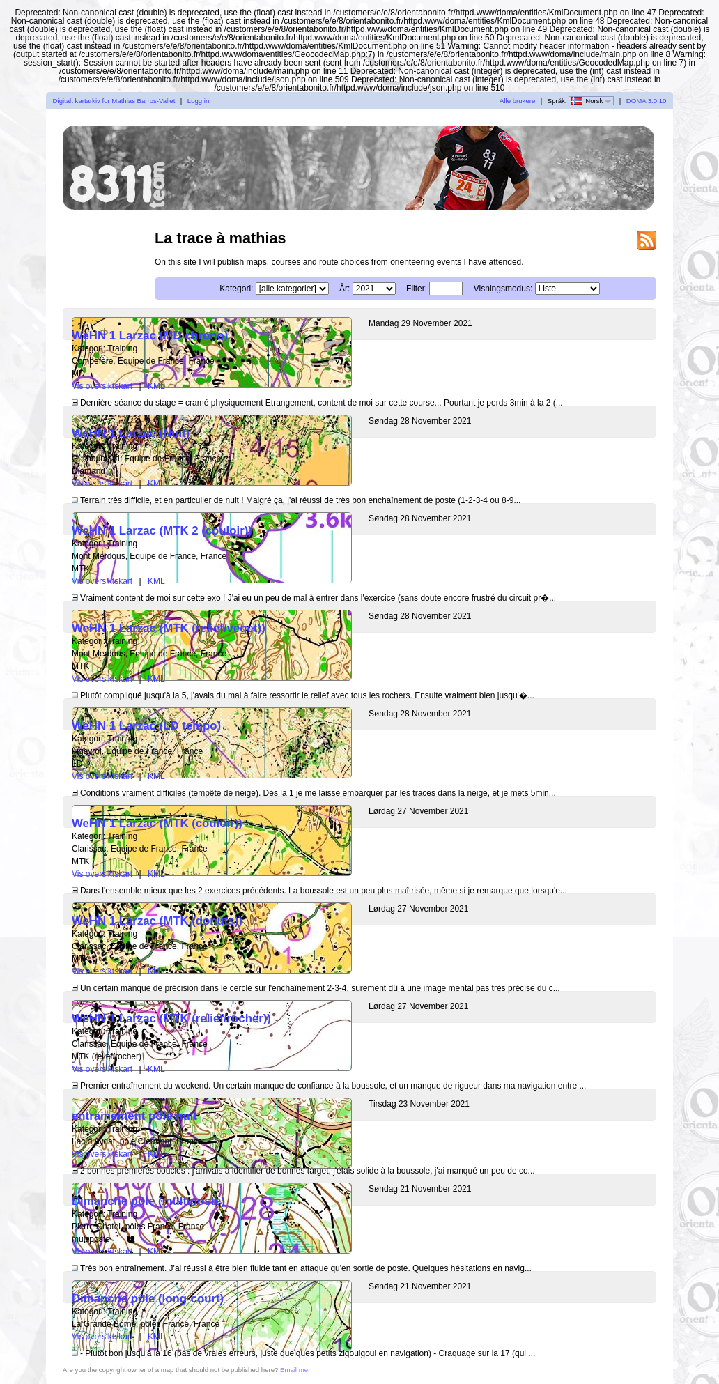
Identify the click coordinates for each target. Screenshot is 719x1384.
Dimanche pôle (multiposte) (148, 1201)
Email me (294, 1370)
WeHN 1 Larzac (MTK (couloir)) (157, 823)
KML (156, 386)
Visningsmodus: (503, 288)
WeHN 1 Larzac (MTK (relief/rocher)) (171, 1018)
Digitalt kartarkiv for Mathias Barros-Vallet (114, 101)
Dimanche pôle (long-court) (148, 1298)
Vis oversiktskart (102, 386)
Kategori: (236, 288)
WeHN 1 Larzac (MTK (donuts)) (157, 921)
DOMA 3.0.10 (646, 101)
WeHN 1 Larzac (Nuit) (131, 433)
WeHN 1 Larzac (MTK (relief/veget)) (168, 628)
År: (344, 288)
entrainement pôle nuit (134, 1116)
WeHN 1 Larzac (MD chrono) (150, 335)
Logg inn (200, 101)
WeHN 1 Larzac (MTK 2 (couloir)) (162, 530)
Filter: (416, 288)
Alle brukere (517, 101)
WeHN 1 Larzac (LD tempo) (146, 725)
